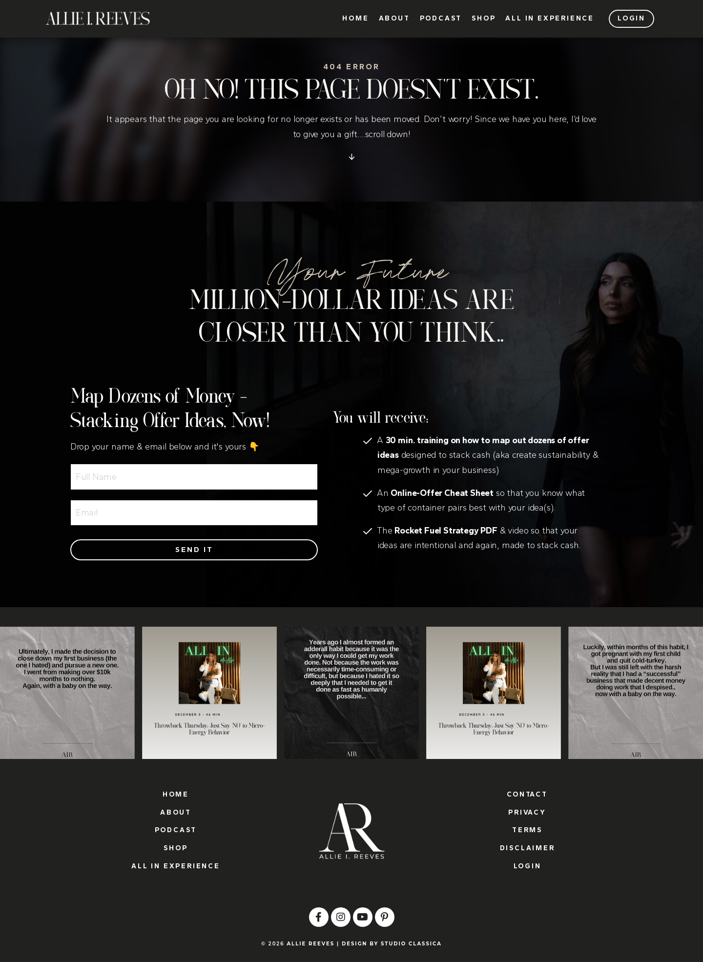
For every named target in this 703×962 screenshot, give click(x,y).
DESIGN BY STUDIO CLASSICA (392, 944)
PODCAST (441, 18)
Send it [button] (194, 549)
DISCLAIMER (527, 848)
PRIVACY (527, 812)
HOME (355, 18)
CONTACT (527, 794)
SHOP (484, 18)
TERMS (527, 830)
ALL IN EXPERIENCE (549, 18)
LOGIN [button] (631, 18)
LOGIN (527, 866)
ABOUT (394, 18)
